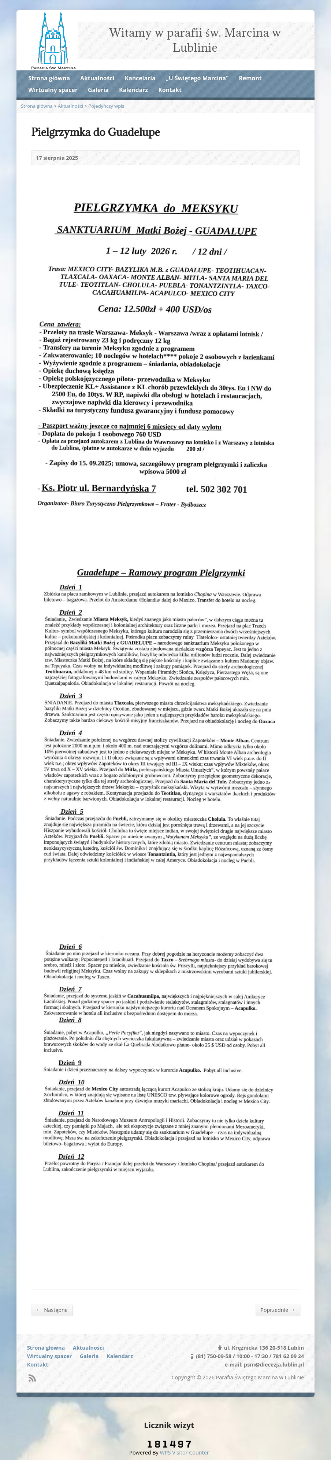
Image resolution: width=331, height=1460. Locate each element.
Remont (250, 78)
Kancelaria (140, 78)
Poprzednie (277, 1309)
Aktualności (97, 78)
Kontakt (170, 90)
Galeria (98, 90)
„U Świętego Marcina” (197, 78)
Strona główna (49, 78)
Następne (52, 1309)
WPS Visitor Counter (184, 1452)
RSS (32, 1377)
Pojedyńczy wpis (106, 106)
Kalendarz (133, 90)
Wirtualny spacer (53, 90)
